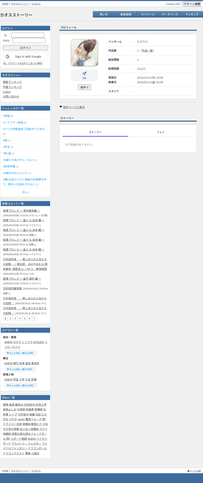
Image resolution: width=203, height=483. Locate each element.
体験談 (26, 424)
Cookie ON (174, 4)
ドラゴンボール (37, 448)
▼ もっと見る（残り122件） (21, 385)
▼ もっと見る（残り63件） (20, 369)
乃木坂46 (23, 414)
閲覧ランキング (12, 82)
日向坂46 (29, 404)
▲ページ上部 (194, 470)
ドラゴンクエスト (14, 453)
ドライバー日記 (12, 424)
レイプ (13, 414)
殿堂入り (36, 424)
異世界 (35, 363)
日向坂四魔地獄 (12, 288)
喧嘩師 (39, 409)
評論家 (30, 409)
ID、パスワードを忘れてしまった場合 (23, 63)
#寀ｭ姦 (7, 153)
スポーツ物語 (19, 439)
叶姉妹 (21, 409)
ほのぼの (38, 342)
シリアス (27, 342)
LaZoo (7, 92)
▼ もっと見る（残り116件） (21, 353)
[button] (25, 56)
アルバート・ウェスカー (26, 443)
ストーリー (95, 132)
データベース (170, 14)
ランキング (192, 14)
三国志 (35, 453)
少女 (28, 379)
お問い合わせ (11, 96)
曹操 (28, 453)
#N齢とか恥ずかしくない (18, 160)
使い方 (104, 14)
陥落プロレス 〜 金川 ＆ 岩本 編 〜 (23, 220)
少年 (22, 379)
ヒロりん (36, 3)
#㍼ (5, 140)
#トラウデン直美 (13, 122)
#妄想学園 (9, 166)
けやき (13, 419)
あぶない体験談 (29, 429)
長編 (32, 414)
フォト (161, 132)
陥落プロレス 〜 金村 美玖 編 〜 (22, 278)
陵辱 (5, 404)
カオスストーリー (20, 3)
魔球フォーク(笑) (35, 419)
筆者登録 (125, 14)
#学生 (6, 147)
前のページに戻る (74, 107)
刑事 (34, 379)
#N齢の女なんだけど (15, 173)
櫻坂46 (19, 404)
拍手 (84, 87)
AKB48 (8, 342)
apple (21, 419)
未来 (22, 363)
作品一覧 (147, 50)
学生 (16, 379)
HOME (5, 3)
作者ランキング (12, 87)
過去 (28, 363)
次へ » (25, 191)
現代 (16, 363)
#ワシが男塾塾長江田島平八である (24, 129)
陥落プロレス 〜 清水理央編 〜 (21, 210)
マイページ (148, 14)
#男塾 (6, 116)
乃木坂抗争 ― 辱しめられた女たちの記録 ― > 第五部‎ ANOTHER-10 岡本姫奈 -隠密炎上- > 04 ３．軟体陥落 (25, 264)
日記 (38, 414)
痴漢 (11, 404)
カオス (17, 342)
